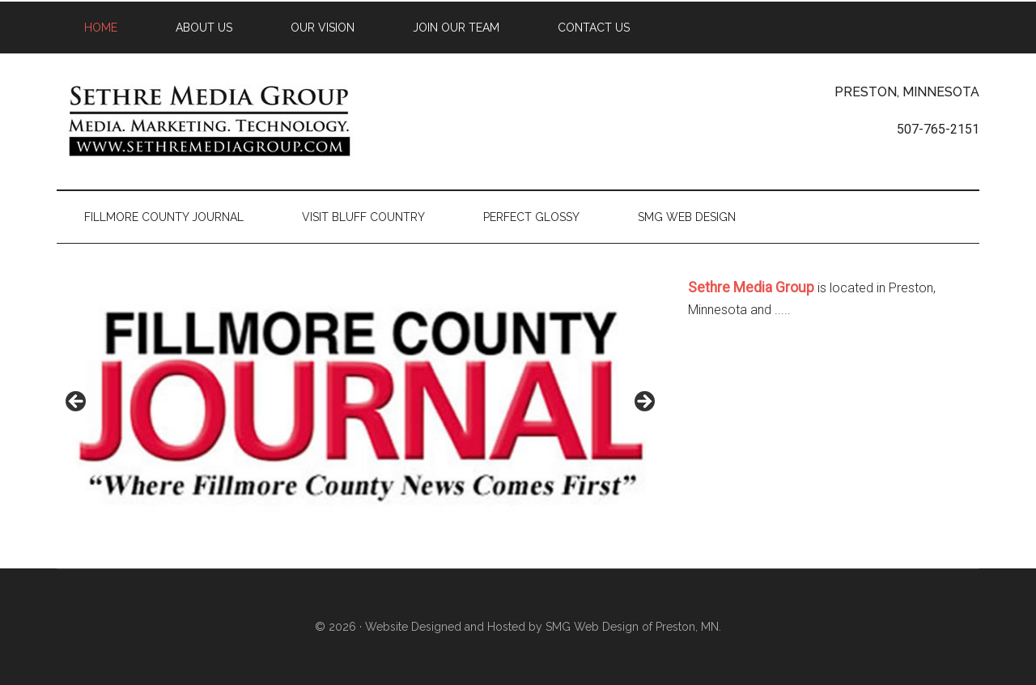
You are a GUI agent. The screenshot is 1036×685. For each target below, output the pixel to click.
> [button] (643, 402)
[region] (360, 406)
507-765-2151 (938, 129)
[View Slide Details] (360, 406)
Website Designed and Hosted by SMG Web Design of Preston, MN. (543, 626)
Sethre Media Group (210, 120)
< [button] (77, 402)
